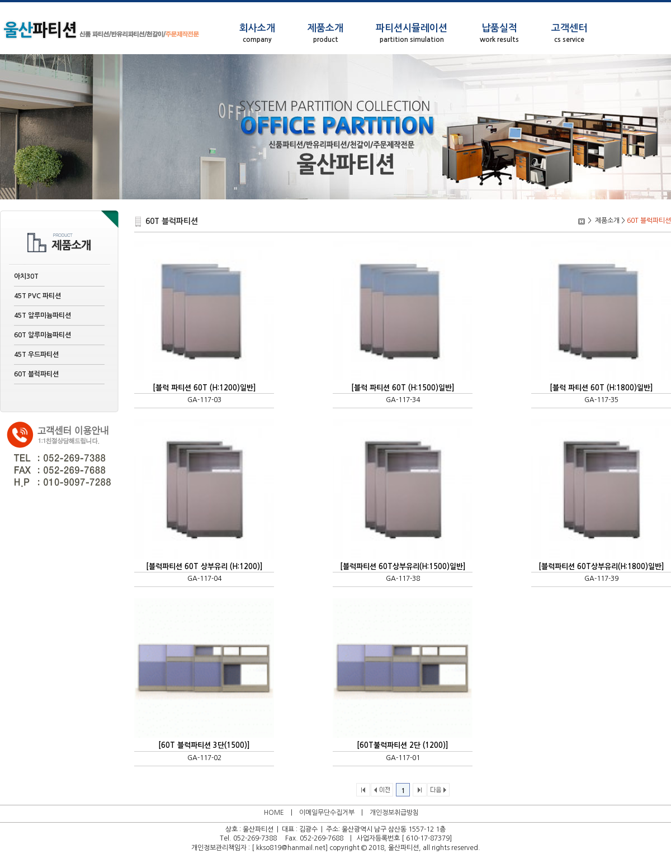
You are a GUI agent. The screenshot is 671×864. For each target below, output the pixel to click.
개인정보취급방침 (394, 812)
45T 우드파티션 (36, 354)
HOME (274, 812)
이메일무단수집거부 (327, 812)
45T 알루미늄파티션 (42, 315)
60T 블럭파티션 (36, 374)
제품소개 (607, 220)
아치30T (26, 276)
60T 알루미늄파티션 (42, 335)
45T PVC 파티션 (37, 296)
